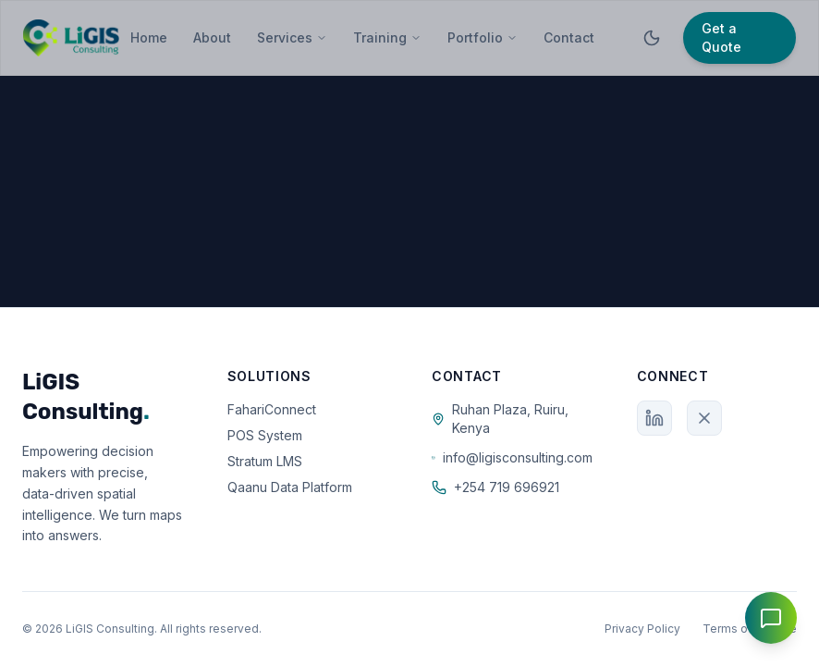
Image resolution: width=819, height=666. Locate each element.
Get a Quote (721, 37)
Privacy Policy (642, 628)
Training (387, 37)
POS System (264, 435)
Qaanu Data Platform (289, 487)
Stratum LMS (264, 461)
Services (292, 37)
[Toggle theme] (651, 38)
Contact (569, 37)
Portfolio (482, 37)
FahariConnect (271, 409)
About (212, 37)
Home (148, 37)
